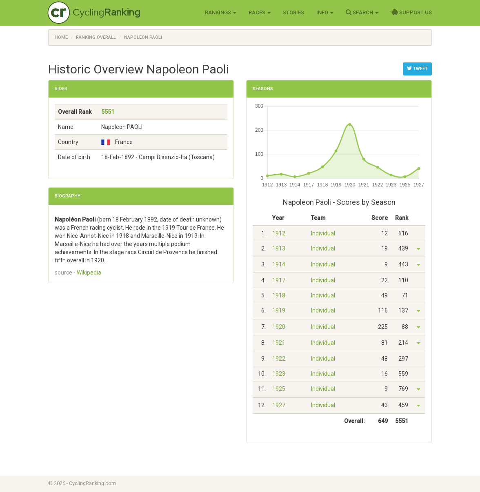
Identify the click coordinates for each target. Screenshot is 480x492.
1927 (278, 405)
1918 (278, 295)
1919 (278, 310)
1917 (278, 280)
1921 (278, 342)
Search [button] (362, 12)
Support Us (411, 12)
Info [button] (324, 12)
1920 (278, 327)
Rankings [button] (220, 12)
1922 (278, 358)
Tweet (417, 68)
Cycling (106, 12)
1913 (278, 248)
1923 (278, 373)
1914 (278, 264)
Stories (293, 12)
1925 (278, 389)
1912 (278, 233)
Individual (323, 233)
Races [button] (260, 12)
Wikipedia (89, 272)
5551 (107, 112)
